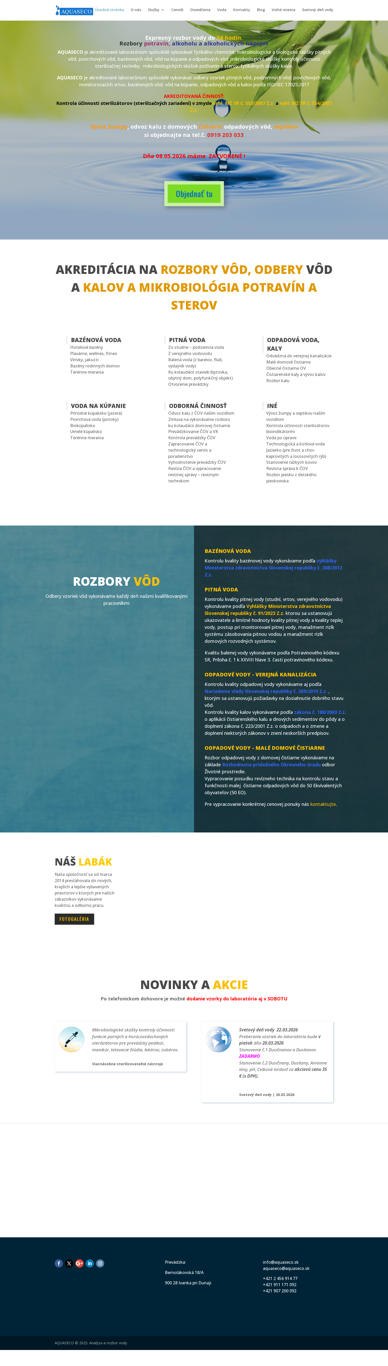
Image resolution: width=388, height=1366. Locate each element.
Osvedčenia (200, 11)
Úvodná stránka (109, 11)
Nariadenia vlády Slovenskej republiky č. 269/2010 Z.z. (266, 691)
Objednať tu (194, 193)
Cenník (177, 11)
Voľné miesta (283, 11)
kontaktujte (323, 804)
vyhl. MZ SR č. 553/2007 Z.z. (243, 103)
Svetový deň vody (317, 11)
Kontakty (241, 11)
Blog (261, 11)
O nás (136, 11)
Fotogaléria (74, 919)
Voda (222, 11)
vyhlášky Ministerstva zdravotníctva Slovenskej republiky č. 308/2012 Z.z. (273, 568)
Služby (153, 11)
